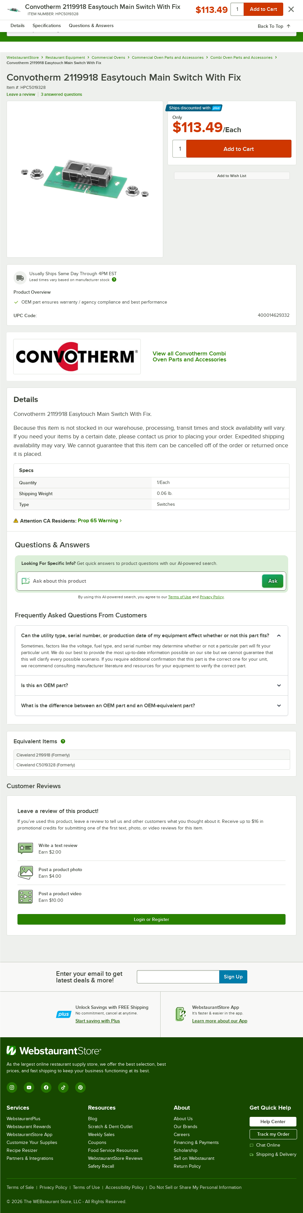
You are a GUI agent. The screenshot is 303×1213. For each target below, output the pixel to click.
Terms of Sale (20, 1187)
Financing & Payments (196, 1142)
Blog (92, 1118)
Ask (272, 581)
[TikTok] (63, 1087)
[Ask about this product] (151, 581)
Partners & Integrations (30, 1158)
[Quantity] (179, 149)
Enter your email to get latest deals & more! (89, 976)
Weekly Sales (101, 1134)
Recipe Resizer (22, 1150)
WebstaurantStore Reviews (115, 1158)
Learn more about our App (219, 1020)
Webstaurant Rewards (29, 1126)
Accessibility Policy (125, 1187)
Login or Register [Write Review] (151, 919)
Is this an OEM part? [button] (44, 685)
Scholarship (185, 1150)
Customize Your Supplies (32, 1142)
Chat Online (265, 1145)
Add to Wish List (231, 175)
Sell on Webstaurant (194, 1158)
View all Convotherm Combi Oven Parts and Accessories (189, 356)
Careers (182, 1134)
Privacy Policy (212, 597)
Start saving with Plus (98, 1020)
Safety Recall (101, 1166)
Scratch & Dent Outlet (110, 1126)
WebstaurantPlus (24, 1118)
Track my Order (273, 1134)
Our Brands (185, 1126)
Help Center (273, 1121)
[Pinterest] (80, 1087)
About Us (183, 1118)
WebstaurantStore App (29, 1134)
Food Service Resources (113, 1150)
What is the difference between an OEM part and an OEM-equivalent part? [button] (108, 706)
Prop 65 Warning (98, 521)
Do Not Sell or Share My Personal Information (195, 1187)
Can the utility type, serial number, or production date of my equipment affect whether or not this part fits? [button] (145, 636)
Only (177, 117)
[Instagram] (12, 1087)
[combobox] (151, 29)
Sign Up (233, 977)
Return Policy (187, 1166)
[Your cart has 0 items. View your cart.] (286, 12)
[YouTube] (29, 1087)
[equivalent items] (63, 741)
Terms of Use (179, 597)
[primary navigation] (21, 12)
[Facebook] (46, 1087)
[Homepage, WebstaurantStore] (151, 12)
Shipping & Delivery (273, 1154)
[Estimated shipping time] (114, 279)
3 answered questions (61, 94)
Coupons (97, 1142)
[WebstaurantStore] (89, 1050)
